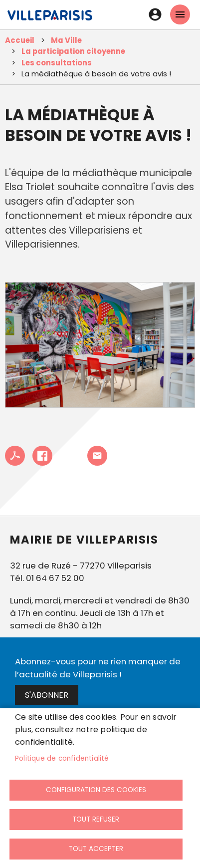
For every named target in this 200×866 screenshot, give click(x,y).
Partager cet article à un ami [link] (97, 456)
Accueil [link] (19, 40)
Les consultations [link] (56, 62)
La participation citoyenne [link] (73, 51)
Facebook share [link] (42, 456)
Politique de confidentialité (62, 758)
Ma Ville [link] (66, 40)
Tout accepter (96, 849)
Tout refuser (95, 819)
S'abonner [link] (46, 695)
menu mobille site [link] (180, 14)
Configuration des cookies (96, 790)
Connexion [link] (155, 14)
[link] (50, 19)
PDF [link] (15, 456)
